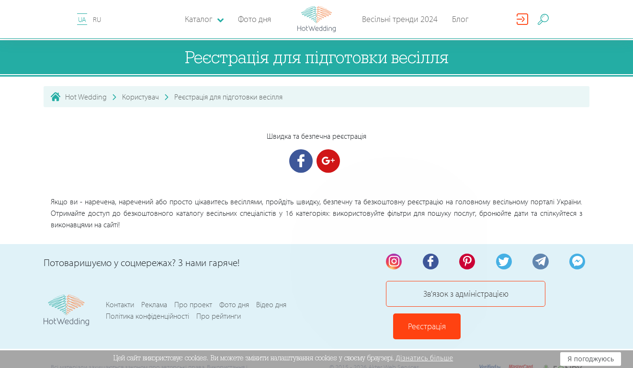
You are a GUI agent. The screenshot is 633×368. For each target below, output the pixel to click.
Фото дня (254, 18)
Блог (460, 18)
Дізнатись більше (424, 358)
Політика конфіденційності (147, 304)
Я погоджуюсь (590, 359)
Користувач (140, 96)
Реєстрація (551, 297)
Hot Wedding (86, 96)
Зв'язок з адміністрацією (448, 297)
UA (82, 19)
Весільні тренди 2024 (400, 18)
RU (97, 19)
